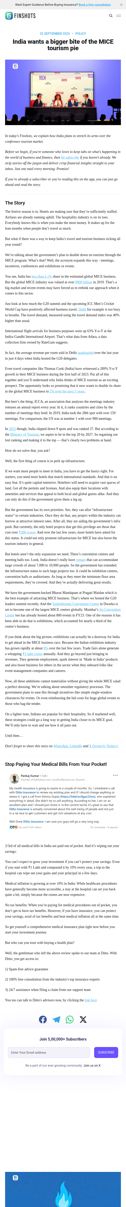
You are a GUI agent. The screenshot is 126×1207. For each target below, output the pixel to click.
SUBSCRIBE (106, 1052)
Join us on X (92, 1065)
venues (81, 560)
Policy (81, 33)
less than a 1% (42, 276)
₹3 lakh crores (32, 654)
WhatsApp (60, 746)
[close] (121, 5)
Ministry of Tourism (24, 434)
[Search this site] (111, 16)
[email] (49, 1052)
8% (45, 648)
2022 (12, 429)
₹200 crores (27, 532)
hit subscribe (70, 157)
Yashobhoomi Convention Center (75, 604)
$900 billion (83, 282)
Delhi (82, 309)
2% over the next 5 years (67, 391)
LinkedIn (76, 746)
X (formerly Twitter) (103, 746)
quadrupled (86, 353)
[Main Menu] (119, 16)
